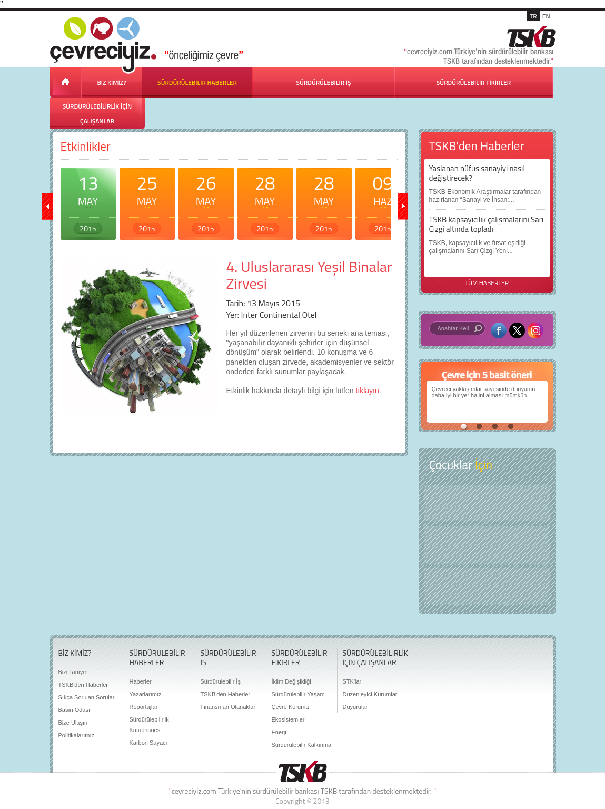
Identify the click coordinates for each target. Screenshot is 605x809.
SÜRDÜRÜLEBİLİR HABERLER (197, 82)
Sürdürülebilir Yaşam (298, 694)
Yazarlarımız (146, 694)
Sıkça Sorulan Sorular (86, 697)
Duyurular (355, 707)
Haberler (141, 681)
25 (147, 201)
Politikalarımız (76, 735)
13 (88, 201)
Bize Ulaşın (73, 722)
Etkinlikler (86, 146)
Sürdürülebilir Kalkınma (302, 745)
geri (47, 206)
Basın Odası (74, 710)
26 (206, 201)
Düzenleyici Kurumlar (370, 694)
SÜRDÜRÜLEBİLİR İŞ (323, 82)
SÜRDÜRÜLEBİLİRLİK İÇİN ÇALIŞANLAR (97, 113)
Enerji (279, 732)
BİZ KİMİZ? (111, 82)
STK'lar (352, 681)
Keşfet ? (487, 503)
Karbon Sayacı (148, 742)
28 (265, 201)
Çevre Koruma (290, 707)
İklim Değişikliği (291, 681)
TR (533, 16)
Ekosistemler (288, 719)
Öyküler (487, 545)
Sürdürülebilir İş (221, 681)
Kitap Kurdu (487, 586)
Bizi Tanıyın (73, 672)
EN (546, 16)
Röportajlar (144, 707)
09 (383, 201)
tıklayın (367, 390)
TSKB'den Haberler (83, 684)
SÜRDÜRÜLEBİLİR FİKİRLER (474, 82)
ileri (403, 206)
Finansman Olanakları (229, 707)
